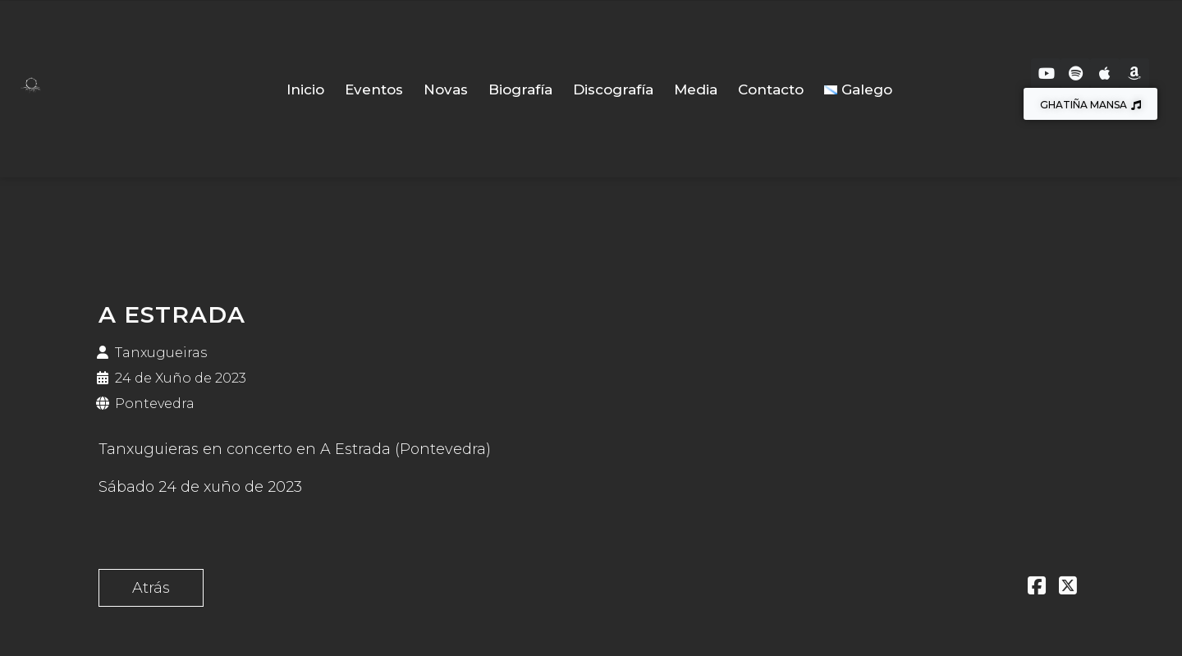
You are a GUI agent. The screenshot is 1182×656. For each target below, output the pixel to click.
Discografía (613, 89)
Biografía (520, 89)
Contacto (771, 89)
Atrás (151, 588)
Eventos (374, 89)
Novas (446, 89)
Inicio (305, 89)
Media (695, 89)
